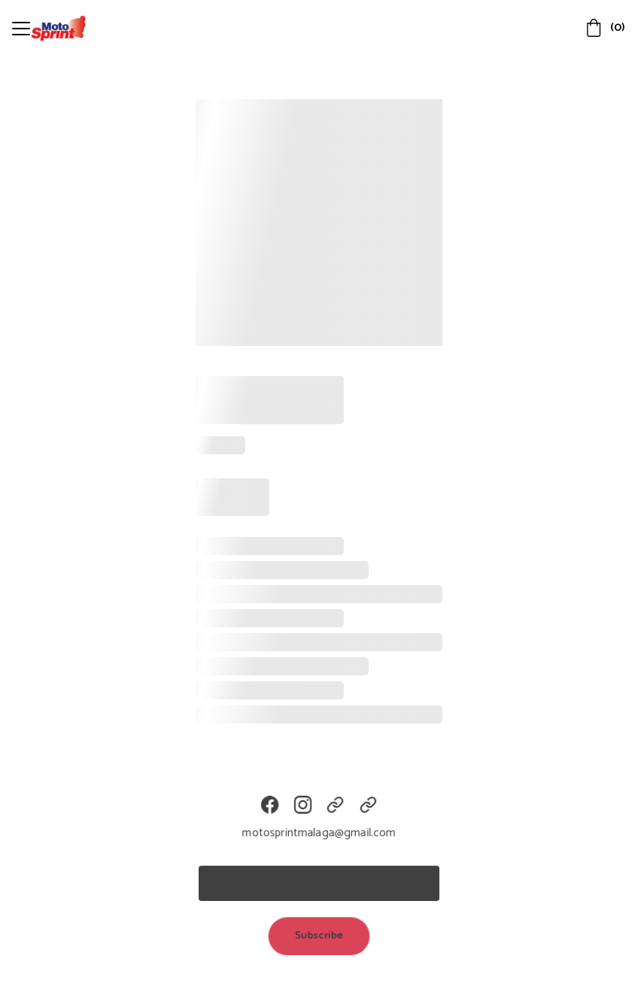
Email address (237, 856)
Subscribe (318, 935)
